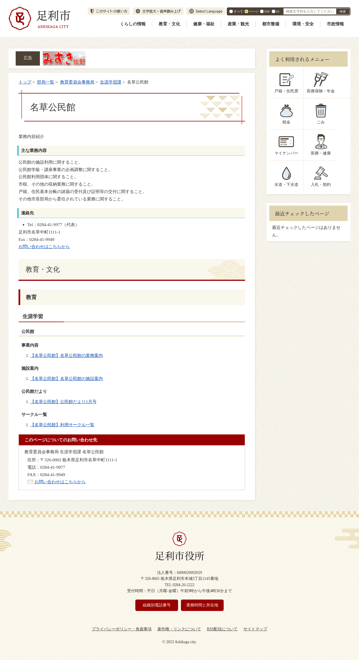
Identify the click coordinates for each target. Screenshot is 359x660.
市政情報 (335, 24)
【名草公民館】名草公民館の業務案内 (66, 355)
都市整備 (270, 24)
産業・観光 (238, 24)
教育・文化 (169, 24)
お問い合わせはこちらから (44, 246)
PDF (267, 11)
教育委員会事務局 (77, 82)
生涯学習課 (110, 82)
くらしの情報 (133, 24)
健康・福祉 (204, 24)
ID (277, 11)
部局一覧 (45, 82)
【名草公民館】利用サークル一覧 (62, 424)
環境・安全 (303, 24)
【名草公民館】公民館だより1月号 (63, 401)
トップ (25, 82)
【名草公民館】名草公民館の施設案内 (66, 378)
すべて (238, 11)
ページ (253, 11)
